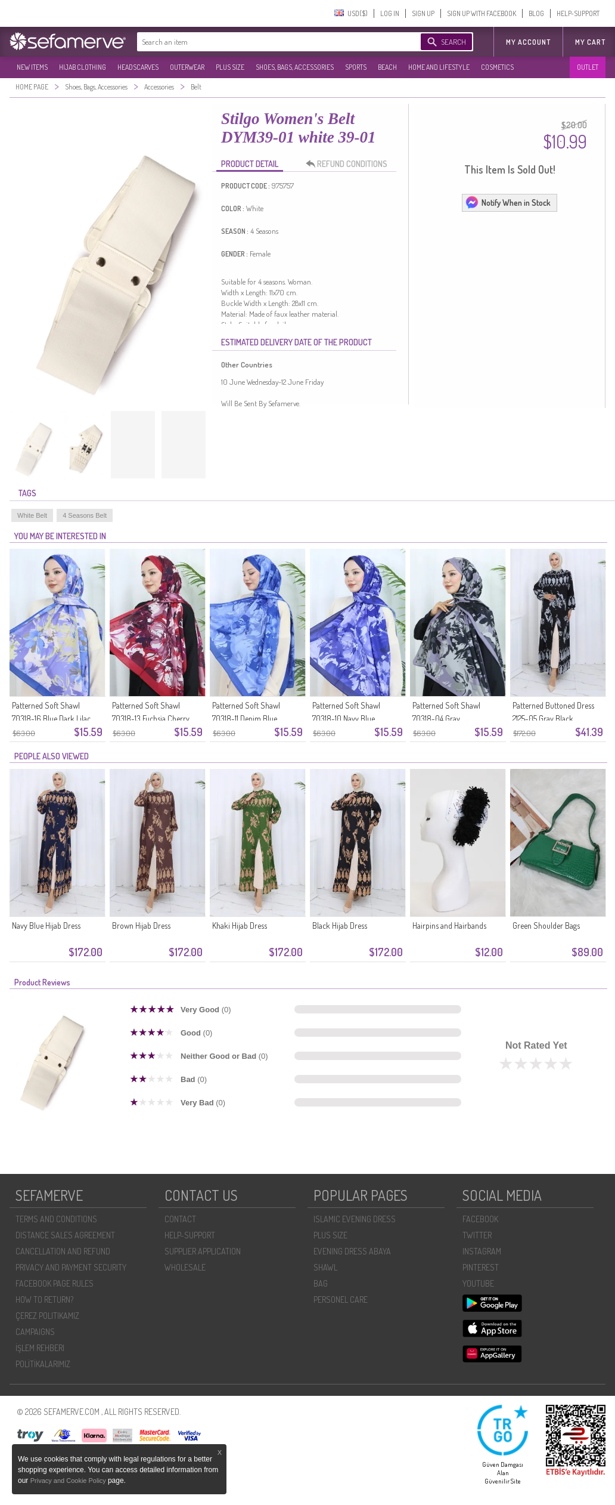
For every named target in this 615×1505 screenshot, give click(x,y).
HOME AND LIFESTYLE (439, 67)
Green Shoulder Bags (546, 925)
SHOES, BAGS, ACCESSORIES (295, 67)
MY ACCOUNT (528, 42)
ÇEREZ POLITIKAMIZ (47, 1316)
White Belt (32, 515)
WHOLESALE (185, 1267)
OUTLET (587, 67)
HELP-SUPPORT (578, 13)
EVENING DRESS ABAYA (352, 1251)
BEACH (387, 67)
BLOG (536, 13)
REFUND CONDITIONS (349, 164)
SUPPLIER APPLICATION (202, 1251)
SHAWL (325, 1267)
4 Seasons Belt (85, 515)
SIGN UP (423, 13)
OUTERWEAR (187, 67)
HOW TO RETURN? (44, 1299)
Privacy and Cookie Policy (69, 1480)
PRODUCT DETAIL (249, 164)
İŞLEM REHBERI (39, 1348)
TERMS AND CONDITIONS (56, 1219)
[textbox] (267, 41)
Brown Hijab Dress (141, 925)
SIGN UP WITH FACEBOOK (481, 13)
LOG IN (389, 13)
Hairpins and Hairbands (449, 925)
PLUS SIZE (230, 67)
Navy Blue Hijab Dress (46, 925)
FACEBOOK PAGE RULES (54, 1283)
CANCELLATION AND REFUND (62, 1251)
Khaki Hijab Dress (239, 925)
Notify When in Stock (508, 202)
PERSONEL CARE (340, 1299)
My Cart (590, 42)
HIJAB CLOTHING (82, 67)
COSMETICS (497, 67)
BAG (320, 1283)
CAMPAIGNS (35, 1332)
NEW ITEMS (32, 67)
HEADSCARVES (138, 67)
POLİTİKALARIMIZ (42, 1364)
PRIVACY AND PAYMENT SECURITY (70, 1267)
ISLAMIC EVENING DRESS (354, 1219)
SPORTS (355, 67)
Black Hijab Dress (339, 925)
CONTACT (180, 1219)
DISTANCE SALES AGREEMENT (65, 1235)
